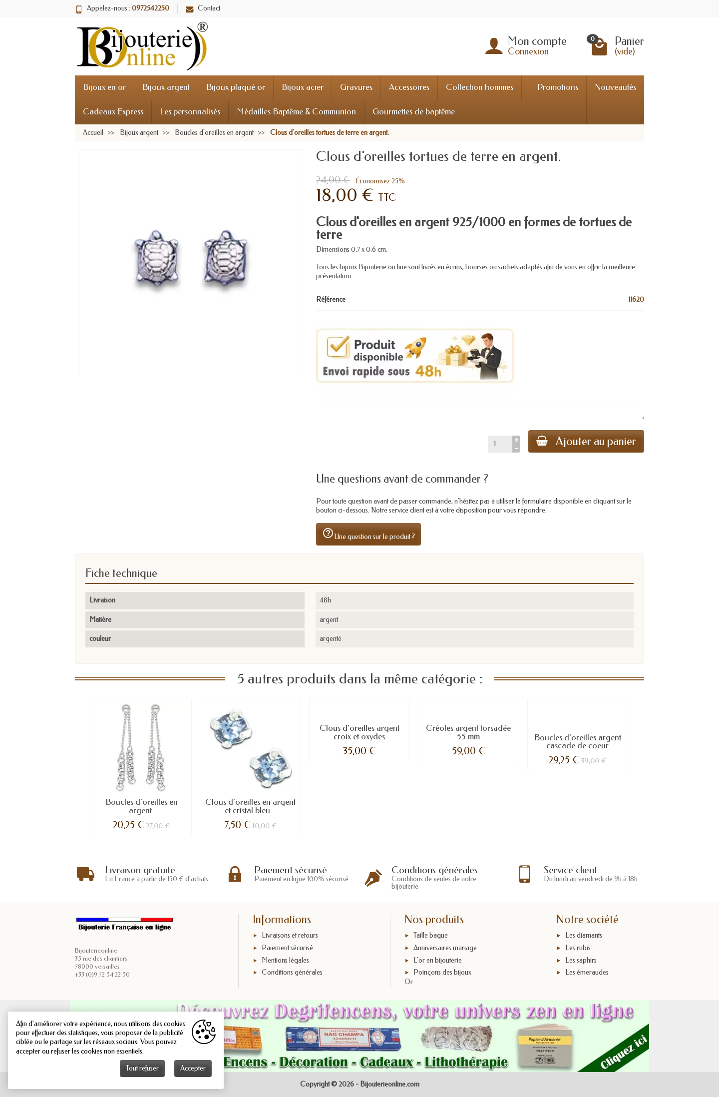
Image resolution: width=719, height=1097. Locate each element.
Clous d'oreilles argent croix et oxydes (359, 732)
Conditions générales (292, 972)
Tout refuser (142, 1068)
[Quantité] (500, 444)
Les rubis (578, 948)
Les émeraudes (587, 972)
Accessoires (409, 87)
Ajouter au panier (586, 441)
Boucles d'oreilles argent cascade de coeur (577, 742)
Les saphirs (581, 960)
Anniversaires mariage (445, 948)
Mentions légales (285, 960)
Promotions (557, 87)
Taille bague (430, 935)
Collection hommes (479, 87)
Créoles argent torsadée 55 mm (468, 732)
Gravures (356, 87)
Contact (203, 8)
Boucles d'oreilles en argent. (141, 806)
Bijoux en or (104, 87)
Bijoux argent (166, 87)
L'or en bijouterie (437, 960)
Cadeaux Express (113, 111)
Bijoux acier (303, 87)
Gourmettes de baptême (413, 111)
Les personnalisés (190, 111)
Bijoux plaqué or (235, 87)
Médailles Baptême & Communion (296, 111)
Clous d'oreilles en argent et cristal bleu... (250, 806)
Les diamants (583, 935)
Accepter (193, 1068)
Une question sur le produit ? (368, 534)
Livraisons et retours (290, 935)
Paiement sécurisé (287, 948)
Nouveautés (615, 87)
